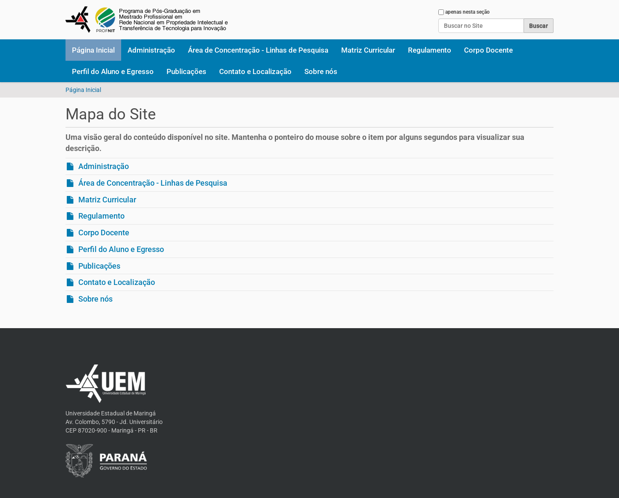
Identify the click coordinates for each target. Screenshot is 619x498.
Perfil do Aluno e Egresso (113, 71)
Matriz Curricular (368, 50)
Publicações (186, 71)
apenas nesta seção (467, 12)
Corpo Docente (488, 50)
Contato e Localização (255, 71)
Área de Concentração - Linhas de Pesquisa (258, 50)
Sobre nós (320, 71)
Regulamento (429, 50)
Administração (151, 50)
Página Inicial (93, 50)
